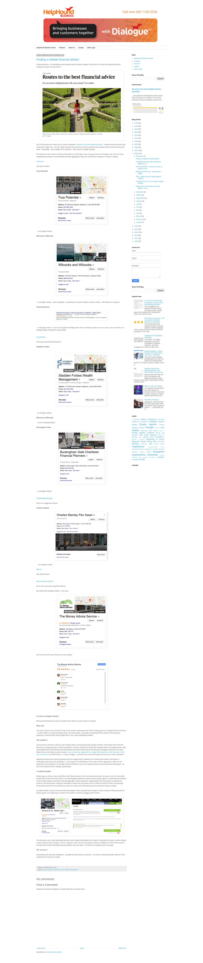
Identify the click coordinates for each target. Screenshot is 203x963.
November (140, 192)
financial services (59, 869)
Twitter (162, 447)
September (140, 198)
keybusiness (139, 454)
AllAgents (143, 419)
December (140, 156)
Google (150, 427)
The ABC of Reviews (151, 400)
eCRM (149, 452)
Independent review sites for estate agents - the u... (148, 187)
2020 (136, 141)
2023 (136, 132)
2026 (136, 123)
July (137, 204)
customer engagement (145, 449)
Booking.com (152, 419)
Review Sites (151, 441)
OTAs (141, 435)
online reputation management (147, 457)
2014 (136, 229)
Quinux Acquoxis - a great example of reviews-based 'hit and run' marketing (153, 353)
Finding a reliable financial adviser (57, 59)
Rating (152, 437)
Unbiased (40, 161)
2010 (136, 241)
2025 (136, 126)
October (139, 195)
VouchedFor (41, 337)
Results (143, 441)
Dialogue (153, 421)
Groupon (157, 427)
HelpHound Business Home (46, 48)
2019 (136, 144)
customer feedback (158, 449)
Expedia (161, 424)
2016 (136, 153)
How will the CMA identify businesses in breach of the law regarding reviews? (153, 302)
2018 (136, 147)
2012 (136, 235)
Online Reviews (150, 435)
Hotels (135, 430)
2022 (136, 135)
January (139, 222)
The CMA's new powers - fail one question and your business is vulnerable (154, 320)
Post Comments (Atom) (54, 952)
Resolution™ (159, 437)
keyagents (158, 451)
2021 (136, 138)
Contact (81, 48)
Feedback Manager (138, 427)
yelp (143, 459)
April (138, 213)
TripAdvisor (138, 446)
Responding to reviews (155, 439)
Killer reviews (153, 430)
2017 (136, 150)
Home (82, 948)
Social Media (159, 444)
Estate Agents (148, 424)
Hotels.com (143, 430)
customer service (138, 452)
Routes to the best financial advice (90, 145)
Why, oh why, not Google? (153, 386)
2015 (136, 226)
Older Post (122, 948)
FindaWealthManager (44, 498)
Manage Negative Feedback (143, 433)
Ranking (145, 437)
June (138, 207)
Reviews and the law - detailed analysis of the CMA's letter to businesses (153, 370)
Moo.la (39, 569)
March (138, 216)
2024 (136, 129)
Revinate (144, 444)
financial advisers (47, 869)
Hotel (162, 428)
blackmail (135, 449)
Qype (140, 437)
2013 (136, 232)
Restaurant (136, 441)
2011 (136, 238)
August (139, 201)
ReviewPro (161, 441)
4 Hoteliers (135, 419)
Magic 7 (161, 430)
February (139, 219)
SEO (150, 444)
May (138, 210)
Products (62, 48)
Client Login (91, 48)
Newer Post (41, 948)
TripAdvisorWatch (153, 447)
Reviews (135, 444)
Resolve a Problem (138, 439)
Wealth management (71, 869)
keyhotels (152, 454)
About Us (71, 48)
